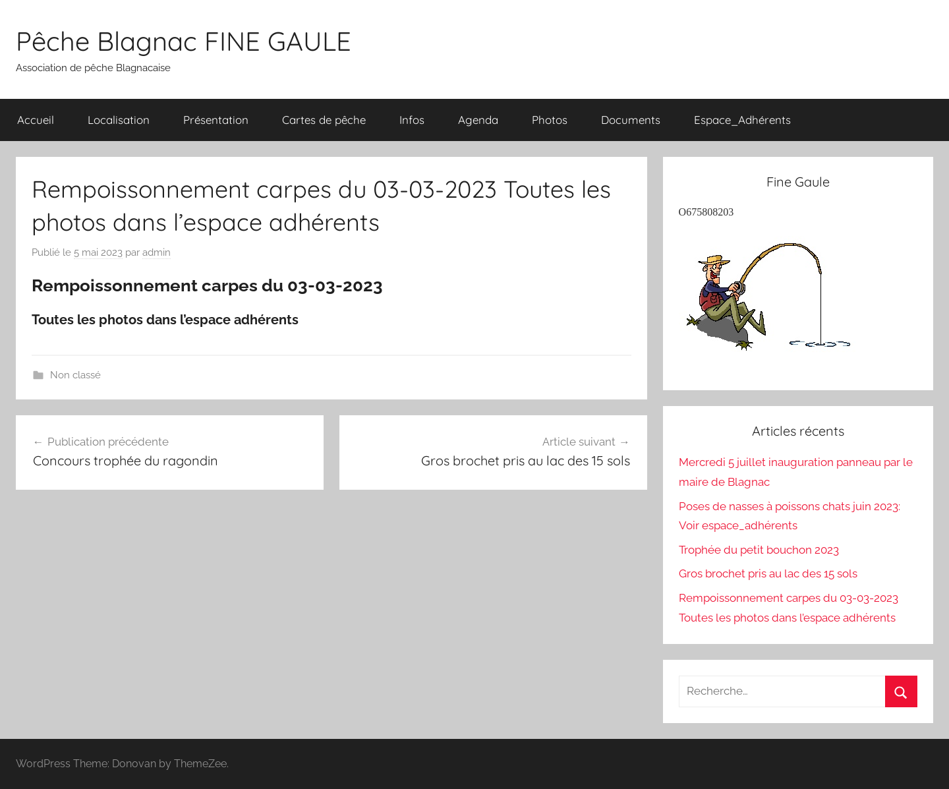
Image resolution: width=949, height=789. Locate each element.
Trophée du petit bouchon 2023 (759, 549)
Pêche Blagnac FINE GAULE (183, 40)
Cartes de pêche (324, 120)
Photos (549, 120)
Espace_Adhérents (742, 120)
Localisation (119, 120)
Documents (630, 120)
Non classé (75, 375)
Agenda (478, 120)
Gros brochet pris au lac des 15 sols (768, 573)
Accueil (35, 120)
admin (156, 252)
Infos (411, 120)
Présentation (215, 120)
